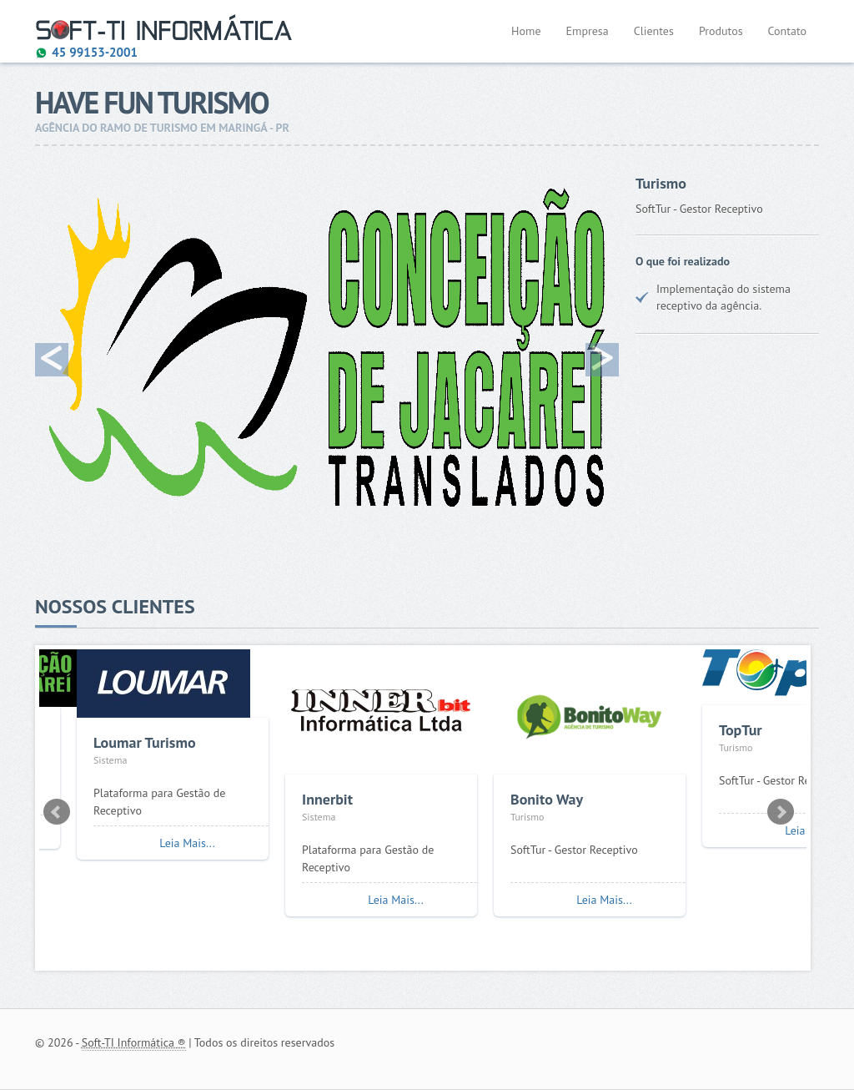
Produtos (721, 30)
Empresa (587, 30)
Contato (787, 30)
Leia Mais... (186, 842)
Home (525, 30)
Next (780, 812)
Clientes (654, 30)
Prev (56, 812)
